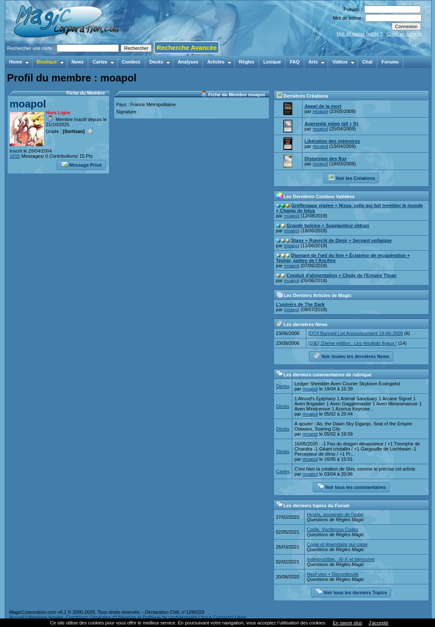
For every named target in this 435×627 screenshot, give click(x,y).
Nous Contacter (217, 617)
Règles (246, 61)
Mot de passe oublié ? (360, 33)
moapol (28, 104)
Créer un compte (404, 33)
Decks (160, 61)
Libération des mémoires (332, 141)
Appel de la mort (323, 106)
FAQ (295, 61)
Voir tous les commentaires (351, 486)
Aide (241, 617)
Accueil (16, 617)
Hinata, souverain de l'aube (335, 514)
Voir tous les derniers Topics (351, 591)
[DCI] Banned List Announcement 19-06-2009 (355, 333)
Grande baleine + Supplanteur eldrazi (328, 225)
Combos (131, 61)
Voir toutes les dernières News (351, 355)
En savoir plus (347, 622)
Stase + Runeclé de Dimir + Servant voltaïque (341, 240)
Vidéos (343, 61)
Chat (367, 61)
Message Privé (81, 164)
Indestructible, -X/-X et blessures (341, 559)
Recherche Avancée (186, 47)
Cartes (103, 61)
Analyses (188, 61)
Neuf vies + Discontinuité (332, 574)
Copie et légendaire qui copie (337, 544)
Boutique (50, 61)
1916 (15, 156)
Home (19, 61)
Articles (219, 61)
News (78, 61)
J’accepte (378, 622)
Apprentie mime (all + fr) (331, 123)
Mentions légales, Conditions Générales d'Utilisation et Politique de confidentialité (112, 617)
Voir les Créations (351, 177)
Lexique (272, 61)
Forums (389, 61)
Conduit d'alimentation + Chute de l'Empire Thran (342, 275)
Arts (316, 61)
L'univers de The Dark (300, 304)
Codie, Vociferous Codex (332, 529)
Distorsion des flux (326, 158)
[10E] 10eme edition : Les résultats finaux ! (352, 343)
